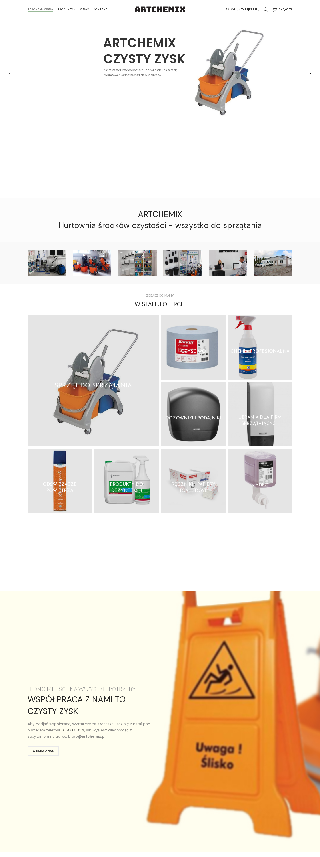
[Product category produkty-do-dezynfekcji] (126, 481)
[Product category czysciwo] (193, 347)
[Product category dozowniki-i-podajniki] (193, 414)
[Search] (266, 9)
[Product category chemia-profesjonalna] (260, 347)
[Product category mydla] (260, 481)
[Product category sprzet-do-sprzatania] (93, 380)
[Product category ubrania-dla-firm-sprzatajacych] (260, 414)
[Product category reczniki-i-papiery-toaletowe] (193, 481)
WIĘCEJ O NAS (43, 751)
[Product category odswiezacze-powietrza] (60, 481)
